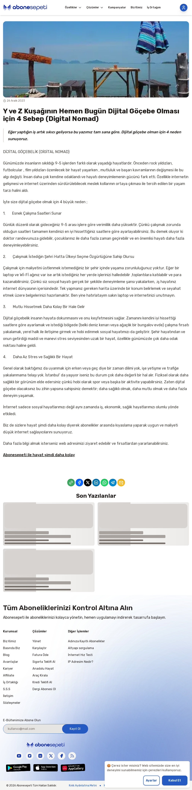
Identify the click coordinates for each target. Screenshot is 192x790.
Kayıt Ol (75, 729)
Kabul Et (174, 780)
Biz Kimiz (9, 641)
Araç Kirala (40, 675)
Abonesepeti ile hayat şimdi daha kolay (39, 455)
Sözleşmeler (11, 703)
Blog (6, 655)
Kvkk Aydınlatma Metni (83, 785)
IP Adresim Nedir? (80, 662)
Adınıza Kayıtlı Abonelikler (86, 641)
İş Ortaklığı (10, 682)
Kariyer (8, 668)
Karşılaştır (39, 648)
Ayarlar (151, 780)
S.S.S (6, 689)
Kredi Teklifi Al (42, 682)
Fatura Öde (40, 655)
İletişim (8, 696)
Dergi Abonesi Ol (44, 689)
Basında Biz (11, 648)
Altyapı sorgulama (81, 648)
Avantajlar (10, 662)
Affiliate (8, 675)
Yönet (36, 641)
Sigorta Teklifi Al (43, 662)
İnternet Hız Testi (80, 655)
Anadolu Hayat (43, 668)
